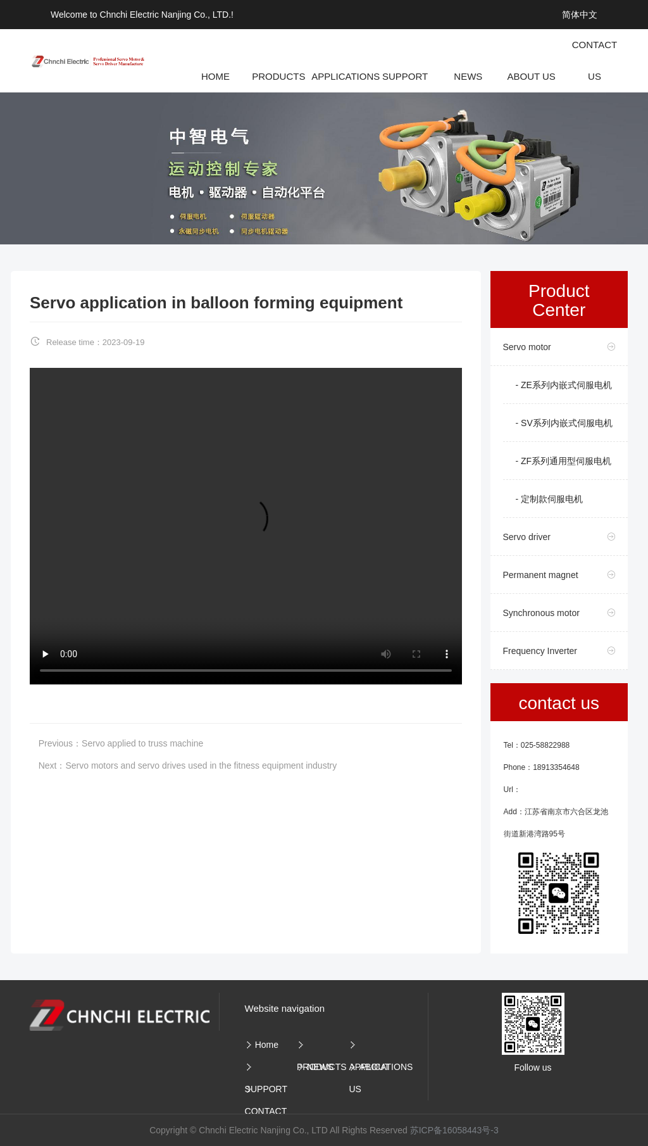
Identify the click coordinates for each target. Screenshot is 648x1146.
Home (266, 1045)
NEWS (320, 1067)
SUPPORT (266, 1089)
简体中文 (579, 14)
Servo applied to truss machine (142, 743)
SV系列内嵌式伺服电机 (567, 423)
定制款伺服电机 (552, 499)
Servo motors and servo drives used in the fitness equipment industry (201, 765)
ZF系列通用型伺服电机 (566, 461)
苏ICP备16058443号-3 (454, 1130)
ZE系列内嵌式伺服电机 (566, 385)
